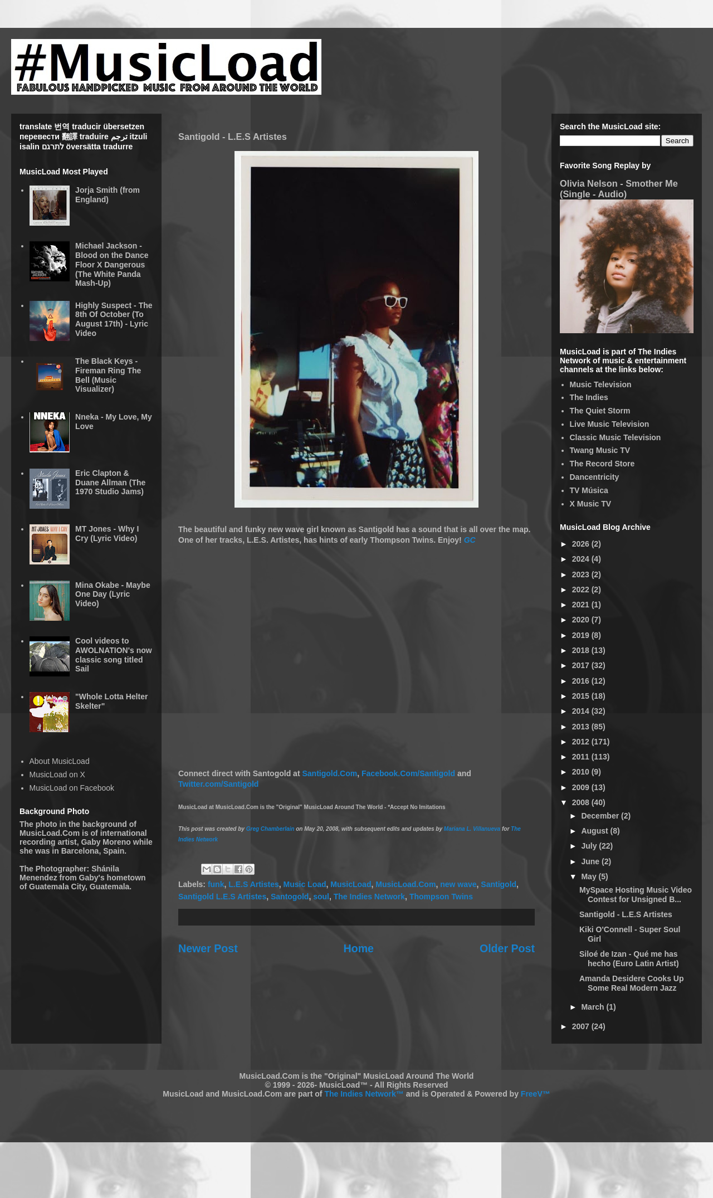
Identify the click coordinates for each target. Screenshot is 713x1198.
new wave (458, 884)
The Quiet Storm (600, 410)
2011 (582, 756)
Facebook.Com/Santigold (408, 773)
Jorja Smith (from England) (107, 195)
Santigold (498, 884)
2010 (582, 771)
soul (321, 896)
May (589, 876)
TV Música (589, 490)
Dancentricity (594, 477)
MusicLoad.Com (405, 884)
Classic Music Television (615, 437)
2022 (582, 589)
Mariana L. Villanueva (472, 829)
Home (359, 948)
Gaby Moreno (105, 841)
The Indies (589, 397)
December (601, 815)
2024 (582, 558)
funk (216, 884)
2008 (582, 802)
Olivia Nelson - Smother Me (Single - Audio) (619, 188)
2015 (582, 695)
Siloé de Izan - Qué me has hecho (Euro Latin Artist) (629, 958)
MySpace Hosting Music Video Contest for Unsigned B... (635, 894)
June (591, 861)
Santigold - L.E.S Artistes (625, 914)
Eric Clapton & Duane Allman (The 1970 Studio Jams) (110, 482)
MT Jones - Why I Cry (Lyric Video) (107, 533)
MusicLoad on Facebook (72, 787)
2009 (582, 787)
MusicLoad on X (57, 774)
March (593, 1006)
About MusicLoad (60, 761)
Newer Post (208, 948)
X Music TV (591, 503)
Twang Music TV (600, 450)
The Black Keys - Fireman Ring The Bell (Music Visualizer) (108, 375)
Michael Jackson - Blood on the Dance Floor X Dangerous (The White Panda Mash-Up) (111, 264)
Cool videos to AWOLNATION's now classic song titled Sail (113, 654)
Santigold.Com (329, 773)
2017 (582, 665)
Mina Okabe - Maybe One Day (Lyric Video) (112, 594)
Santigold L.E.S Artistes (222, 896)
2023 (582, 574)
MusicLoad (350, 884)
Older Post (507, 948)
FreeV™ (535, 1093)
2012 (582, 741)
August (595, 830)
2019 (582, 635)
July (590, 845)
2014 (582, 711)
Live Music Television (609, 424)
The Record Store (602, 463)
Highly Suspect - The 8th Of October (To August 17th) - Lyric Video (113, 319)
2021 (582, 604)
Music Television (601, 384)
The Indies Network (369, 896)
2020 (582, 619)
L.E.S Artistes (253, 884)
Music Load (305, 884)
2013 (582, 726)
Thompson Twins (441, 896)
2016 (582, 680)
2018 (582, 650)
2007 (582, 1026)
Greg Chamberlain (270, 829)
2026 (582, 543)
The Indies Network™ (363, 1093)
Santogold (290, 896)
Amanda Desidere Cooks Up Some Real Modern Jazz (631, 983)
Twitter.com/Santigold (218, 784)
